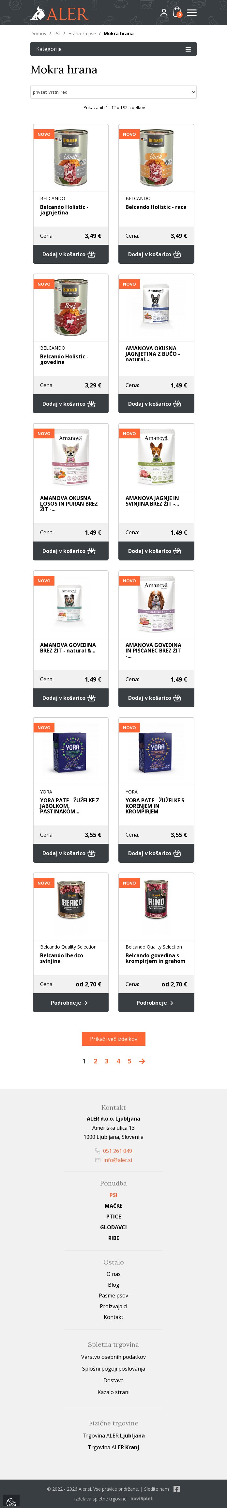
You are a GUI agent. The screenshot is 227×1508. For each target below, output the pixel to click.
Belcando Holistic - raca (156, 207)
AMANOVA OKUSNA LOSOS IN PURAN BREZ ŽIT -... (69, 504)
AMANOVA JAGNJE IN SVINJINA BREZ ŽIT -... (152, 501)
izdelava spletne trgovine (100, 1499)
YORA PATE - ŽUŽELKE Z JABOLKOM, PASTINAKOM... (69, 806)
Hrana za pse (82, 33)
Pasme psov (113, 1295)
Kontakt (113, 1317)
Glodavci (113, 1227)
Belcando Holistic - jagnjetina (64, 209)
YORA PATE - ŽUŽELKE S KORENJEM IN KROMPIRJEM (155, 806)
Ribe (113, 1238)
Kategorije (113, 49)
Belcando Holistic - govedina (64, 359)
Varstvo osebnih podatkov (113, 1356)
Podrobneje (70, 1002)
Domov (38, 33)
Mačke (113, 1205)
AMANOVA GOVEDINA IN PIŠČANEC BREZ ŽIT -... (153, 650)
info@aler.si (113, 1160)
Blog (113, 1284)
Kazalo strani (113, 1392)
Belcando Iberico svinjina (61, 958)
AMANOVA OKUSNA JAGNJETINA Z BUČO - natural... (153, 354)
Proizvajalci (113, 1306)
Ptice (113, 1216)
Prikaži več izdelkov (113, 1039)
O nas (114, 1274)
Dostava (113, 1380)
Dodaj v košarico (70, 254)
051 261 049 (113, 1151)
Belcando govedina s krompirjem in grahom (156, 958)
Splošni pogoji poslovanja (113, 1368)
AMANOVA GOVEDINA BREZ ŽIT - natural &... (68, 647)
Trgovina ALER (114, 1435)
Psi (57, 33)
